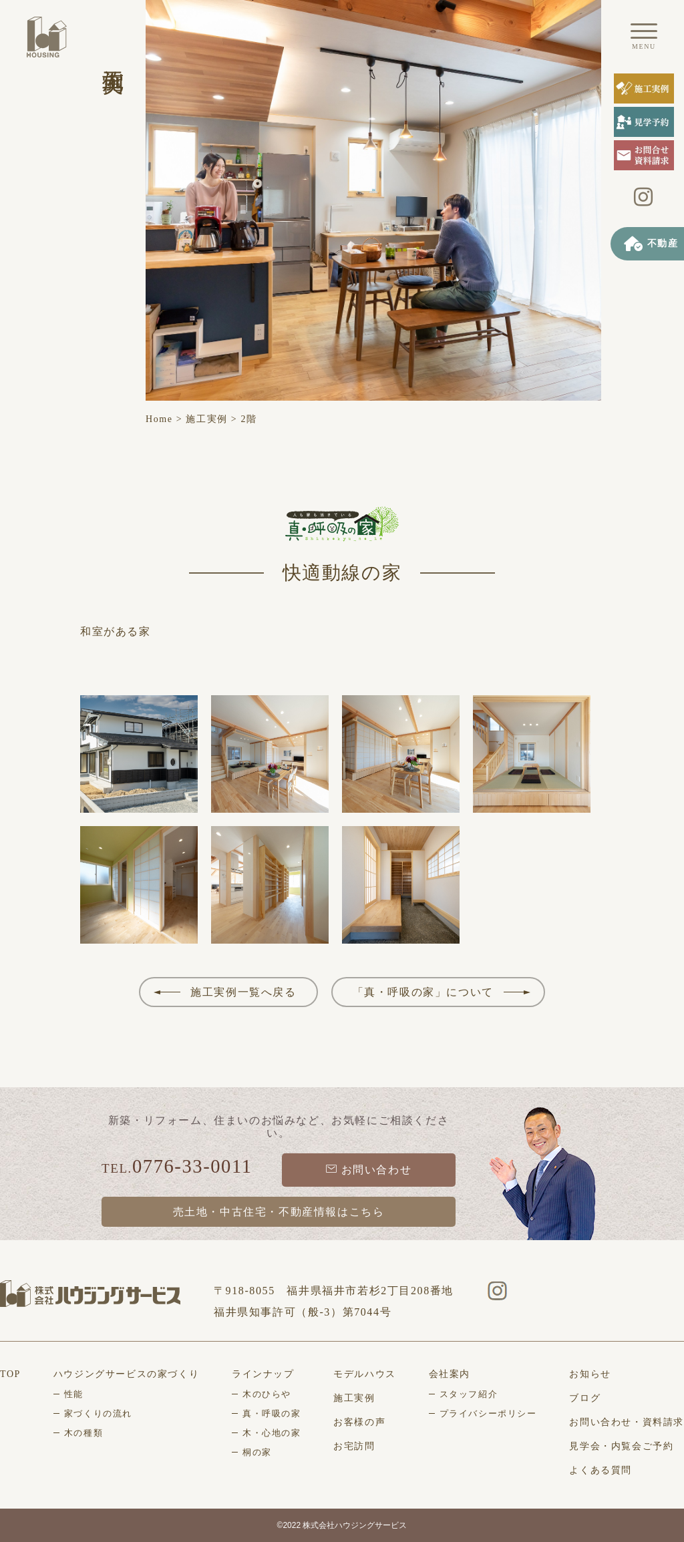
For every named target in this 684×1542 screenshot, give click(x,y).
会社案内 (449, 1374)
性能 (73, 1394)
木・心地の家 (271, 1433)
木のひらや (266, 1394)
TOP (10, 1374)
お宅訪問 (354, 1446)
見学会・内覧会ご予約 (621, 1446)
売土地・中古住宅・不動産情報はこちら (279, 1211)
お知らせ (590, 1374)
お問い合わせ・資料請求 (626, 1422)
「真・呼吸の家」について (423, 992)
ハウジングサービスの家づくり (126, 1374)
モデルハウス (364, 1374)
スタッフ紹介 (469, 1394)
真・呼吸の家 (271, 1413)
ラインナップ (263, 1374)
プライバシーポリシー (488, 1413)
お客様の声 (359, 1422)
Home (159, 419)
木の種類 (83, 1433)
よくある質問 (600, 1470)
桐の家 (257, 1452)
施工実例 (206, 419)
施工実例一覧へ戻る (243, 992)
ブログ (585, 1398)
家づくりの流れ (98, 1413)
